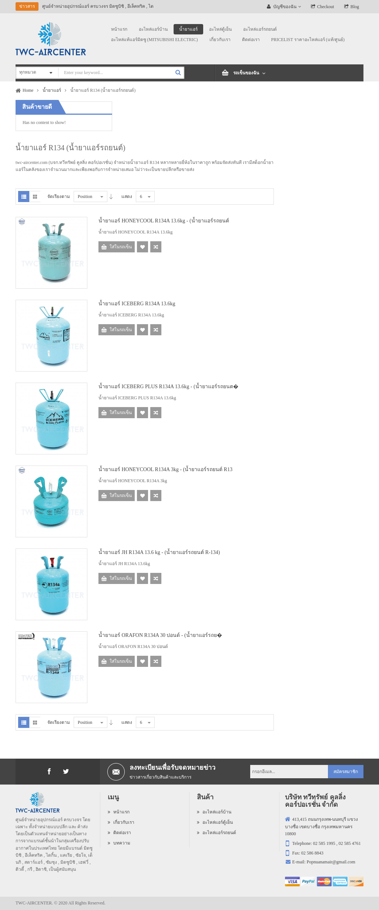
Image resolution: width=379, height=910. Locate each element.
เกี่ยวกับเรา (121, 822)
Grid (34, 196)
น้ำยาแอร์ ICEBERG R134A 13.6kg (136, 303)
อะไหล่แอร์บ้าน (214, 812)
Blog (355, 6)
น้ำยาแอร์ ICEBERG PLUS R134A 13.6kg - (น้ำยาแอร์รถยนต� (168, 386)
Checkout (325, 6)
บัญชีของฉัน (284, 6)
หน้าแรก (119, 812)
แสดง (126, 196)
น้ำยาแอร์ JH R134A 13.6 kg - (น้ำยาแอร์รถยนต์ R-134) (159, 552)
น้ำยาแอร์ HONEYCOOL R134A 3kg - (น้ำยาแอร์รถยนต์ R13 (165, 469)
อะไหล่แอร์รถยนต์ (216, 832)
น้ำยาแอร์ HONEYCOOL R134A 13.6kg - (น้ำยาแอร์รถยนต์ (163, 221)
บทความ (119, 843)
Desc (111, 196)
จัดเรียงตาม (58, 196)
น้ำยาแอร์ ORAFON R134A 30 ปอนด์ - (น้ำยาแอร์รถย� (160, 635)
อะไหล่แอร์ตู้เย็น (215, 822)
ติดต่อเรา (119, 832)
